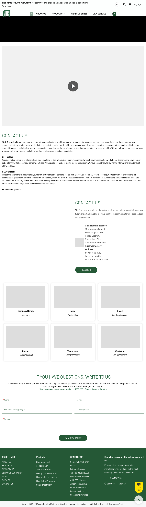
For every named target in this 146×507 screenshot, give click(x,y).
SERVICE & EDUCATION (12, 473)
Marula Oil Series (79, 13)
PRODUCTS (57, 13)
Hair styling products (46, 477)
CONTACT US (78, 33)
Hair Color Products (45, 481)
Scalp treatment (44, 484)
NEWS (4, 476)
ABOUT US (41, 13)
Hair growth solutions (47, 473)
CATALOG (6, 480)
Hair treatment (44, 469)
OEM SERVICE (99, 13)
